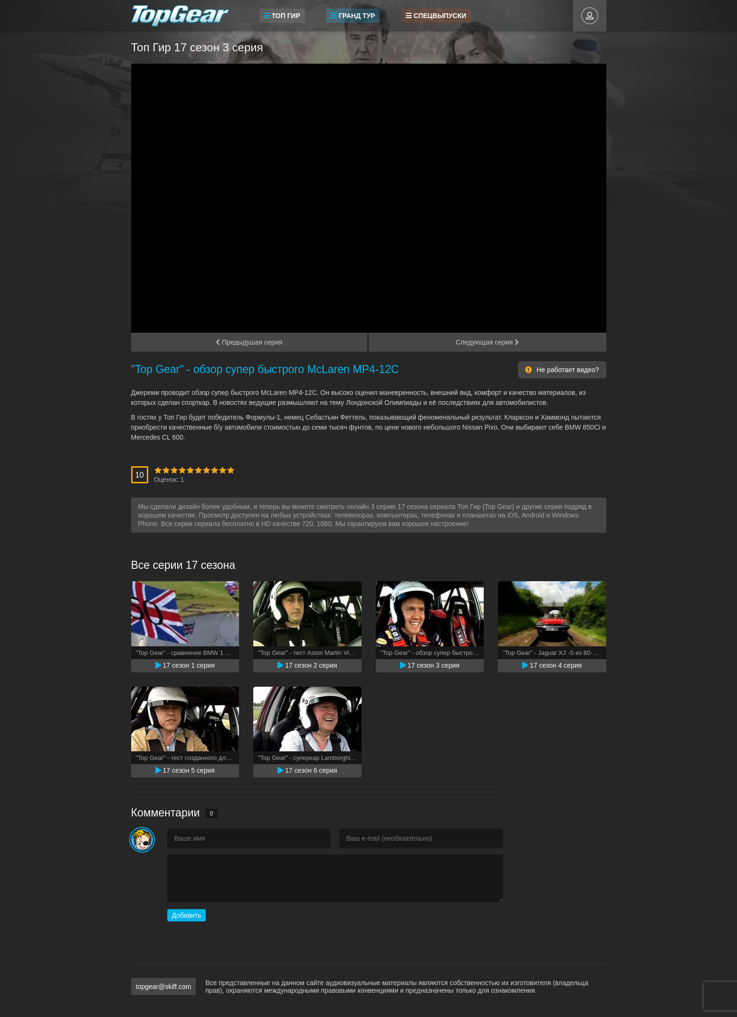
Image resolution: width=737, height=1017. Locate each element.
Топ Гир (282, 15)
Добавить (186, 915)
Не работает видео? (562, 370)
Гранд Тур (353, 15)
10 (231, 470)
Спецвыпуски (436, 15)
